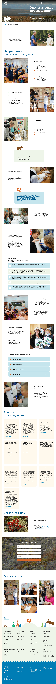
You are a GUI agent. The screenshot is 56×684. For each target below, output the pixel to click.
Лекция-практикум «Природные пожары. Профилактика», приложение (11, 422)
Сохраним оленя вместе (48, 641)
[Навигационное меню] (1, 1)
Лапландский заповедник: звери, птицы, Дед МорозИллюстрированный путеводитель (45, 422)
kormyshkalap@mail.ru (41, 528)
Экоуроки (32, 643)
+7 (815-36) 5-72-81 (44, 526)
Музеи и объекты (20, 636)
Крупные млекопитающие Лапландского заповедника (11, 443)
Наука (44, 635)
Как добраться (33, 654)
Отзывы (5, 643)
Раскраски (32, 645)
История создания (7, 635)
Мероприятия (19, 637)
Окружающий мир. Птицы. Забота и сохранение (45, 468)
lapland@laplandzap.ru (21, 672)
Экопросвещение (46, 636)
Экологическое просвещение (13, 24)
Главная (5, 24)
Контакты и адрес (33, 651)
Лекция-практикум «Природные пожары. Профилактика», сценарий (28, 422)
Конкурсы (32, 640)
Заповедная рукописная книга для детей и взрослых (29, 468)
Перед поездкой (20, 639)
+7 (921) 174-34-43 (33, 673)
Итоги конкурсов (33, 642)
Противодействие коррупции (46, 644)
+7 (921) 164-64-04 (46, 527)
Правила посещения (47, 651)
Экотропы (19, 633)
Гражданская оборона (47, 645)
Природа (5, 637)
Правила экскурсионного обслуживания (48, 653)
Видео (18, 652)
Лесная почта (32, 633)
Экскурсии (19, 635)
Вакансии (5, 640)
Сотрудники (6, 639)
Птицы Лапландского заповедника (9, 468)
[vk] (4, 673)
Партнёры (6, 651)
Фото (18, 651)
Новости (44, 670)
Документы (6, 645)
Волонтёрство (6, 655)
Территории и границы (8, 636)
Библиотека (45, 640)
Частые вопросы (20, 640)
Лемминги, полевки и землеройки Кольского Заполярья (28, 443)
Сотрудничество (7, 652)
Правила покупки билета (48, 655)
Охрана (44, 633)
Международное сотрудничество (46, 638)
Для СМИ (5, 642)
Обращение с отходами (47, 665)
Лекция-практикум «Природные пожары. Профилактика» (9, 491)
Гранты (5, 654)
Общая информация (7, 633)
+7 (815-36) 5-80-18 (20, 671)
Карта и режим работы (34, 652)
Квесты (31, 639)
